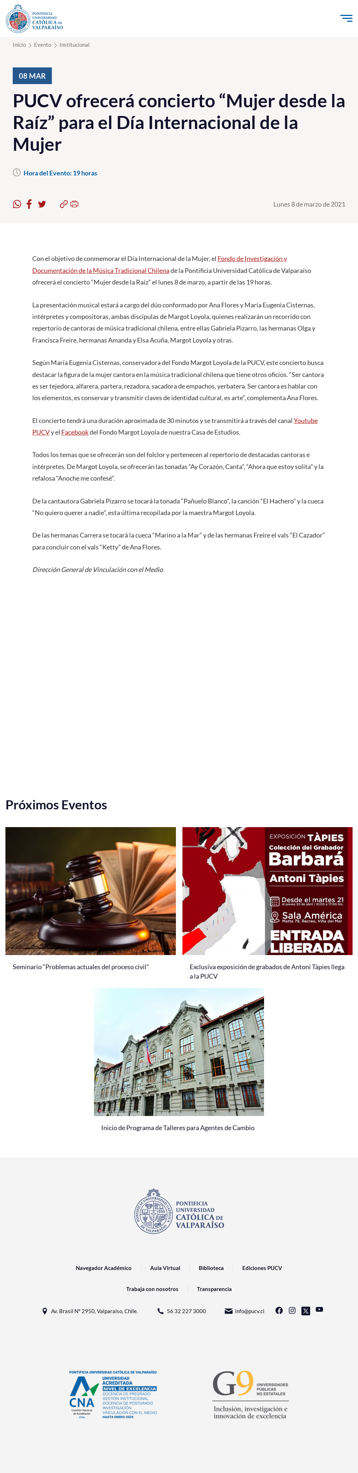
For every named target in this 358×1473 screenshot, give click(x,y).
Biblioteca (211, 1268)
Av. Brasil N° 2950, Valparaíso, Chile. (89, 1311)
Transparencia (214, 1289)
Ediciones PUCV (262, 1268)
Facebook (75, 432)
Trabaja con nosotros (152, 1289)
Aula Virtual (165, 1268)
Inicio (19, 44)
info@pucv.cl (244, 1311)
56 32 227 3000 (181, 1311)
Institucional (74, 44)
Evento (42, 44)
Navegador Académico (104, 1268)
